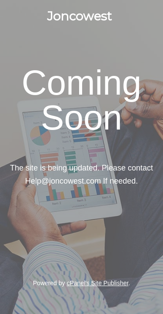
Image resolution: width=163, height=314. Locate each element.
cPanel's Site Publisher (97, 283)
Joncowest (79, 16)
